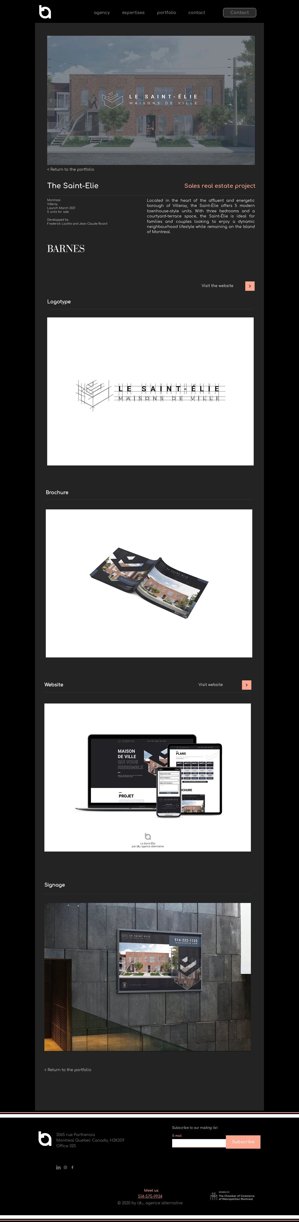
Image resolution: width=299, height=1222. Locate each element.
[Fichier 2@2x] (58, 1167)
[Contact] (239, 12)
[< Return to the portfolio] (70, 169)
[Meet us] (151, 1190)
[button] (133, 12)
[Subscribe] (243, 1142)
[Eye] (45, 11)
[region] (150, 391)
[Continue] (250, 286)
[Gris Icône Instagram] (65, 1167)
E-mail (177, 1135)
